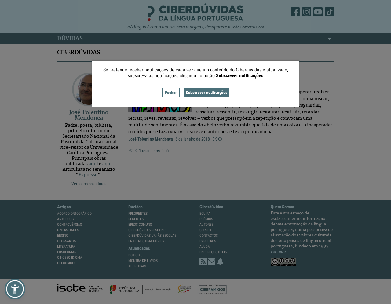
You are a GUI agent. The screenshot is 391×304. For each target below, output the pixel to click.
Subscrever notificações (206, 92)
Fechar (171, 92)
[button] (15, 289)
